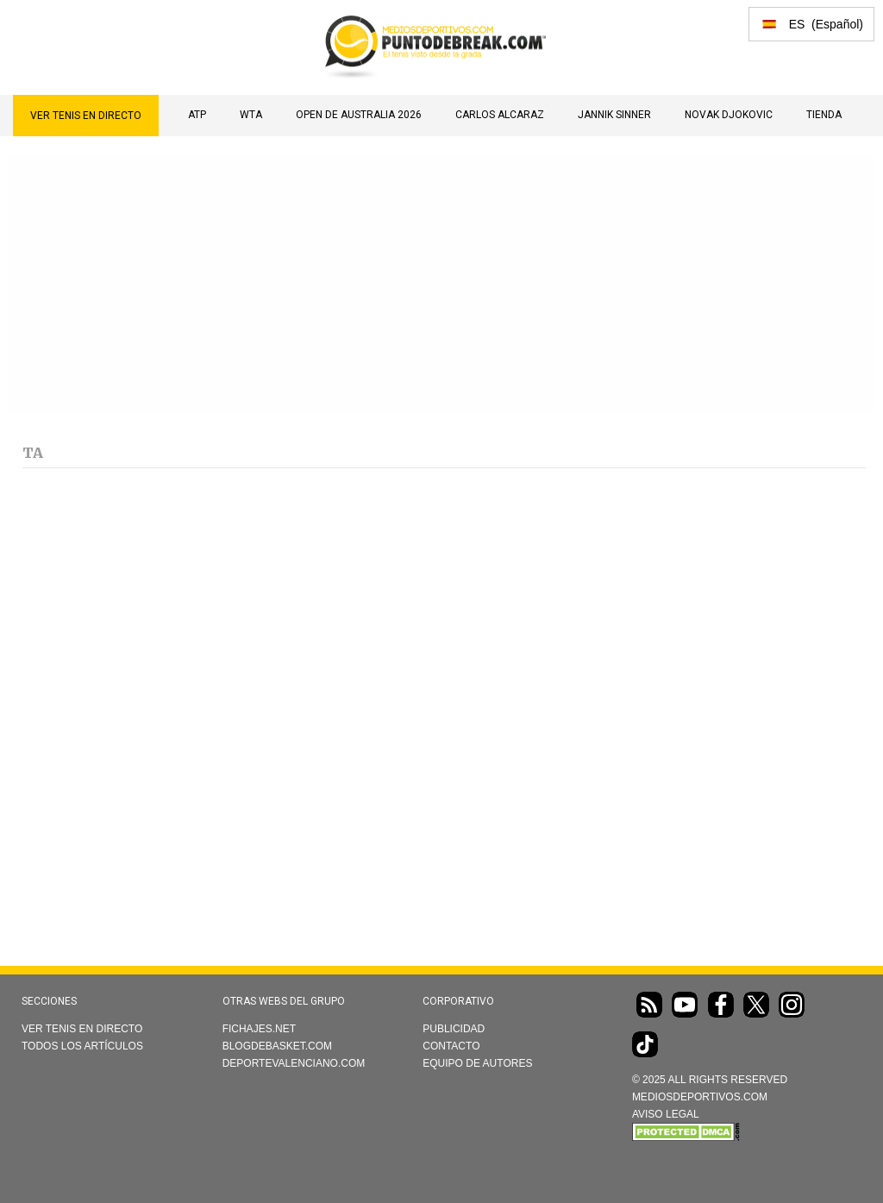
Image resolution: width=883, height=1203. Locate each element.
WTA (251, 115)
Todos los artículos (82, 1046)
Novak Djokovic (729, 115)
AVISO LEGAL (665, 1114)
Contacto (451, 1046)
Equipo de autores (477, 1063)
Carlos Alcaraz (499, 115)
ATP (197, 115)
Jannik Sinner (614, 115)
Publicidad (454, 1029)
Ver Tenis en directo (85, 116)
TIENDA (824, 115)
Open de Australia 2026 (359, 115)
